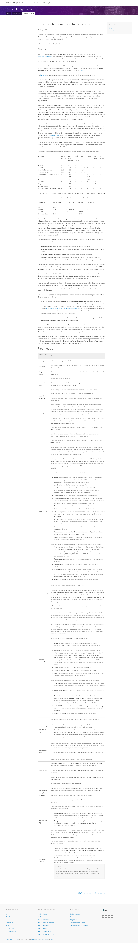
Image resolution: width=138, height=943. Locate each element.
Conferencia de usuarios (77, 922)
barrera (97, 332)
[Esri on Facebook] (106, 916)
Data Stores (37, 3)
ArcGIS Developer (43, 925)
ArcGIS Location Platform (46, 922)
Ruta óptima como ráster (54, 308)
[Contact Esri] (112, 916)
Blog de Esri (73, 920)
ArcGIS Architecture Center (46, 934)
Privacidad (34, 939)
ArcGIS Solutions (43, 928)
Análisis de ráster (28, 13)
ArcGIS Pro (41, 917)
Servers (30, 3)
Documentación (11, 931)
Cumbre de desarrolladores (79, 925)
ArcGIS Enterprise (13, 3)
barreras (43, 75)
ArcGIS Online (42, 914)
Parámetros (112, 31)
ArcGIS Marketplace (44, 931)
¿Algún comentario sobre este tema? (92, 893)
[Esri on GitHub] (109, 916)
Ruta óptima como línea (71, 308)
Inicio (8, 13)
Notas (110, 28)
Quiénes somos (75, 914)
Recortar (82, 70)
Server (8, 920)
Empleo (72, 917)
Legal (51, 939)
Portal (24, 3)
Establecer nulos (53, 135)
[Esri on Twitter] (103, 916)
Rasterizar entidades (45, 56)
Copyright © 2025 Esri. (12, 939)
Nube (44, 3)
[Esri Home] (105, 910)
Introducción (17, 13)
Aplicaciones (51, 3)
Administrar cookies (43, 939)
